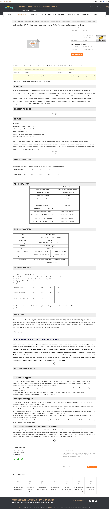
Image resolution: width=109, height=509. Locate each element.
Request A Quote (97, 1)
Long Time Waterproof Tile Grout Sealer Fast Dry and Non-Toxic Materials (66, 490)
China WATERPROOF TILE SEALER (41, 507)
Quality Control (58, 14)
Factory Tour (46, 14)
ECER (88, 507)
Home (9, 14)
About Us (34, 14)
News (95, 14)
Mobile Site (22, 507)
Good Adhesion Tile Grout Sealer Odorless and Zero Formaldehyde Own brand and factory (54, 491)
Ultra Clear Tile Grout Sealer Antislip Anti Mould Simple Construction (18, 490)
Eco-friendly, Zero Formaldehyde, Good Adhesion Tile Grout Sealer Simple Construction (42, 491)
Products (22, 14)
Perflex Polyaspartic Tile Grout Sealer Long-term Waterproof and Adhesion (90, 491)
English (106, 1)
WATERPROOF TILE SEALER (31, 21)
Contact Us (71, 14)
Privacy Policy (28, 507)
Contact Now (78, 54)
